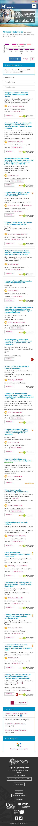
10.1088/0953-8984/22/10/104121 (17, 234)
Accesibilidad (19, 799)
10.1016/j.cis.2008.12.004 (14, 505)
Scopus (21, 116)
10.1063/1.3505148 (13, 205)
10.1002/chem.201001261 (15, 142)
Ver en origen (28, 205)
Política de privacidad (19, 795)
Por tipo (25, 59)
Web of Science (30, 116)
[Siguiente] (22, 703)
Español (33, 1)
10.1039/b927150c (12, 264)
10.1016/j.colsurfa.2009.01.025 (16, 536)
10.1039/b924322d (12, 175)
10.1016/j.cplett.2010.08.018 (15, 106)
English (35, 1)
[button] (19, 739)
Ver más (16, 498)
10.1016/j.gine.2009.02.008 (15, 380)
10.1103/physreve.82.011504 (16, 322)
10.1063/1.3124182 (13, 658)
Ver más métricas (17, 111)
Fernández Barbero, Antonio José (16, 713)
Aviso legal (19, 792)
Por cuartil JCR (14, 59)
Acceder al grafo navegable (19, 749)
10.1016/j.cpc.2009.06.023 (14, 598)
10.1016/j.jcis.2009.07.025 (14, 628)
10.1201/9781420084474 (14, 476)
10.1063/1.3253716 (13, 442)
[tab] (19, 739)
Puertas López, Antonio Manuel (15, 724)
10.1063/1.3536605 (13, 291)
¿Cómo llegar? (19, 784)
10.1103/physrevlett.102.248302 (17, 566)
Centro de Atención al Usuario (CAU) (19, 779)
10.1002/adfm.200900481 (14, 412)
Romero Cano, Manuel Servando (15, 730)
